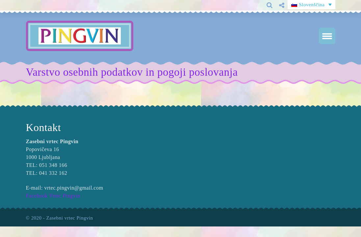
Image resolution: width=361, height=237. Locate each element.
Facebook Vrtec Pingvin (53, 195)
